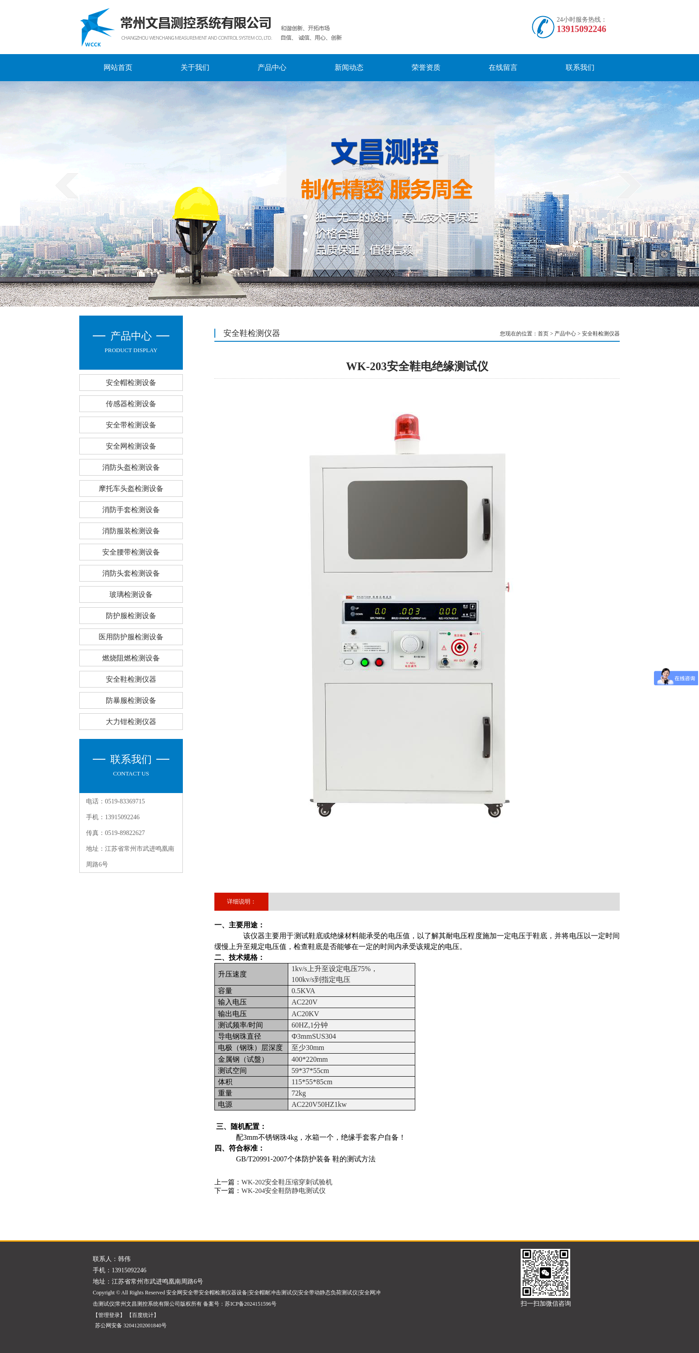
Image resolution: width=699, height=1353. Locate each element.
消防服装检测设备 (131, 531)
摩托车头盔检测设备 (131, 488)
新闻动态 (349, 67)
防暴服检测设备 (131, 700)
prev (67, 185)
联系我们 (580, 67)
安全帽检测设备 (131, 382)
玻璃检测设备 (131, 594)
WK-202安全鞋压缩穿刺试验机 (287, 1182)
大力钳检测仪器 (131, 721)
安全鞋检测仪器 (131, 679)
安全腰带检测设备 (131, 552)
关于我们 (195, 67)
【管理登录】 (109, 1315)
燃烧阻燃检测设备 (131, 658)
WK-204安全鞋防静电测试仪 (283, 1190)
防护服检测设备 (131, 615)
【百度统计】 (143, 1315)
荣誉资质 (426, 67)
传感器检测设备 (131, 404)
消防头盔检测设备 (131, 467)
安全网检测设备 (131, 446)
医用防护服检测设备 (131, 637)
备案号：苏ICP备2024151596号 (240, 1304)
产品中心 (272, 67)
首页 (543, 333)
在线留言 (503, 67)
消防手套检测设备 (131, 510)
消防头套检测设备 (131, 573)
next (629, 185)
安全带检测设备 (131, 425)
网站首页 (118, 67)
